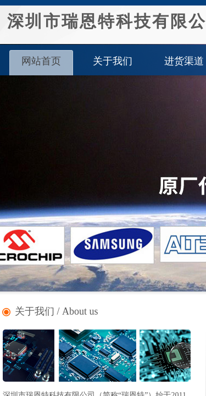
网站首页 (41, 61)
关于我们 (112, 61)
